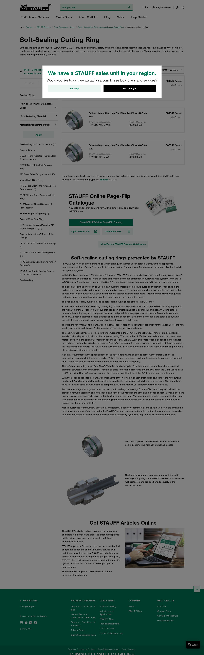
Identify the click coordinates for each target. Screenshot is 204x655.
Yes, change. (129, 88)
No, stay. (74, 88)
